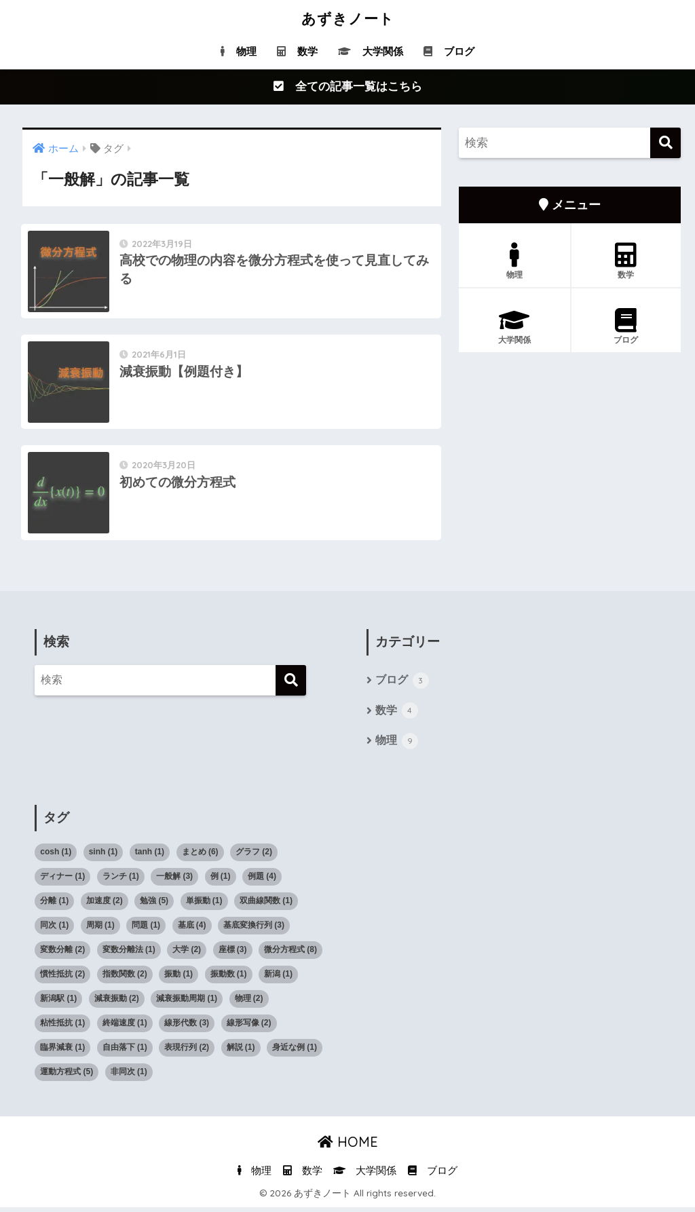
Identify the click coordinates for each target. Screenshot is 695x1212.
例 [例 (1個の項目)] (220, 881)
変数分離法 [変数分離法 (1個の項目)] (128, 954)
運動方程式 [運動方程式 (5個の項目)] (66, 1076)
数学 (297, 51)
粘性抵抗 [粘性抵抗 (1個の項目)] (62, 1027)
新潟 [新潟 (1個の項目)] (278, 978)
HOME (348, 1146)
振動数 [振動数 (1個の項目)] (228, 978)
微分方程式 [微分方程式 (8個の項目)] (290, 954)
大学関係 (370, 51)
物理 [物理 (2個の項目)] (249, 1003)
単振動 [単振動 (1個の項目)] (204, 905)
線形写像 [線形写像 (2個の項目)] (249, 1027)
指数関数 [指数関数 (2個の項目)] (124, 978)
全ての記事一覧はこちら (348, 87)
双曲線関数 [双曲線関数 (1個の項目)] (266, 905)
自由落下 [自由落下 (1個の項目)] (124, 1052)
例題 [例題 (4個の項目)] (262, 881)
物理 (239, 51)
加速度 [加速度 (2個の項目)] (104, 905)
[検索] (665, 143)
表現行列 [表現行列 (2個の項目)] (186, 1052)
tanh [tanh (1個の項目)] (149, 856)
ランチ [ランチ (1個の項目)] (120, 881)
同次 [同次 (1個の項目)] (54, 929)
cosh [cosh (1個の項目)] (55, 856)
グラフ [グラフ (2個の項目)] (254, 856)
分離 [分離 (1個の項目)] (54, 905)
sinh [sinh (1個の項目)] (103, 856)
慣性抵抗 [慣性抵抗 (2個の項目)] (62, 978)
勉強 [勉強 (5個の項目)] (154, 905)
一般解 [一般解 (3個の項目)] (174, 881)
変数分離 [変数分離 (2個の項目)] (62, 954)
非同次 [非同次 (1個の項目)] (129, 1076)
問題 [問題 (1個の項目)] (146, 929)
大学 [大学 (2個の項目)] (186, 954)
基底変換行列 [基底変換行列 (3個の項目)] (253, 929)
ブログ (449, 51)
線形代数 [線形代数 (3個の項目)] (186, 1027)
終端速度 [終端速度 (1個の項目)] (124, 1027)
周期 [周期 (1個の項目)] (100, 929)
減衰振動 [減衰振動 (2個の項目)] (116, 1003)
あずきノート (347, 18)
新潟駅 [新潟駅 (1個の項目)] (58, 1003)
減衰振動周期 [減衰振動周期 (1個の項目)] (186, 1003)
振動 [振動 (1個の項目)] (178, 978)
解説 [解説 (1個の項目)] (241, 1052)
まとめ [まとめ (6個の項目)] (200, 856)
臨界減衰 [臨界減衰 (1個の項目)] (62, 1052)
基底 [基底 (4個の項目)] (192, 929)
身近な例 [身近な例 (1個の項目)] (294, 1052)
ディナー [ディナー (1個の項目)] (62, 881)
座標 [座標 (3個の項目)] (233, 954)
